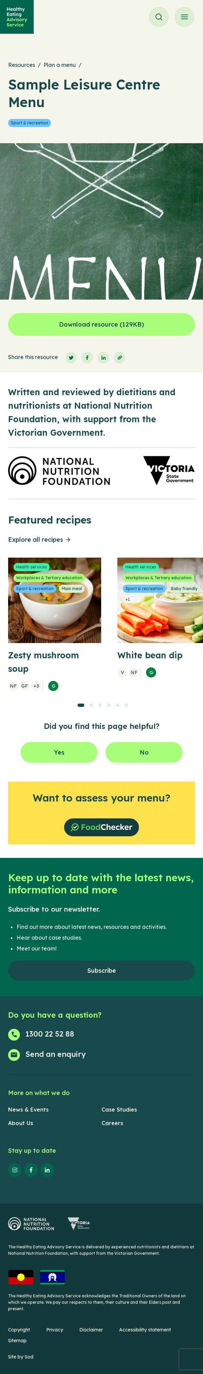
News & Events (28, 1109)
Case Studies (119, 1109)
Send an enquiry (55, 1054)
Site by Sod (20, 1357)
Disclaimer (91, 1330)
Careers (112, 1123)
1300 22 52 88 (49, 1034)
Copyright (19, 1330)
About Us (20, 1123)
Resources (21, 64)
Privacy (54, 1330)
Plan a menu (60, 64)
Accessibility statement (145, 1330)
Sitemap (17, 1341)
